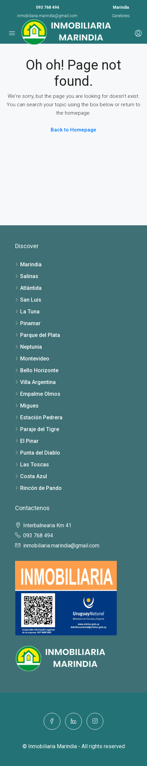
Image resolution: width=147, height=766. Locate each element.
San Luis (30, 300)
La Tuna (30, 311)
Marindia (31, 264)
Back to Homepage (73, 130)
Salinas (29, 276)
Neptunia (31, 347)
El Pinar (29, 441)
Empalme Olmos (40, 394)
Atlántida (31, 288)
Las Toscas (34, 464)
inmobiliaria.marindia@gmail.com (47, 15)
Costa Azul (33, 476)
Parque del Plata (40, 335)
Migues (29, 406)
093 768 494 (47, 7)
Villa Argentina (38, 382)
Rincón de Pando (41, 488)
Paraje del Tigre (39, 429)
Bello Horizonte (39, 370)
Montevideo (34, 358)
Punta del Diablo (40, 453)
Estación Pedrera (41, 417)
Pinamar (30, 323)
